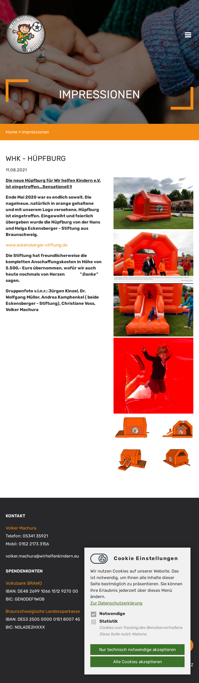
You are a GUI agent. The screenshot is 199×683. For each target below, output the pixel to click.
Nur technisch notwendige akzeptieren (137, 649)
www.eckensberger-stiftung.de (36, 245)
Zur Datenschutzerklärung (116, 603)
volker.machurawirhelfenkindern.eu (42, 556)
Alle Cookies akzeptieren (137, 661)
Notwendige (107, 613)
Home (11, 132)
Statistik (104, 621)
